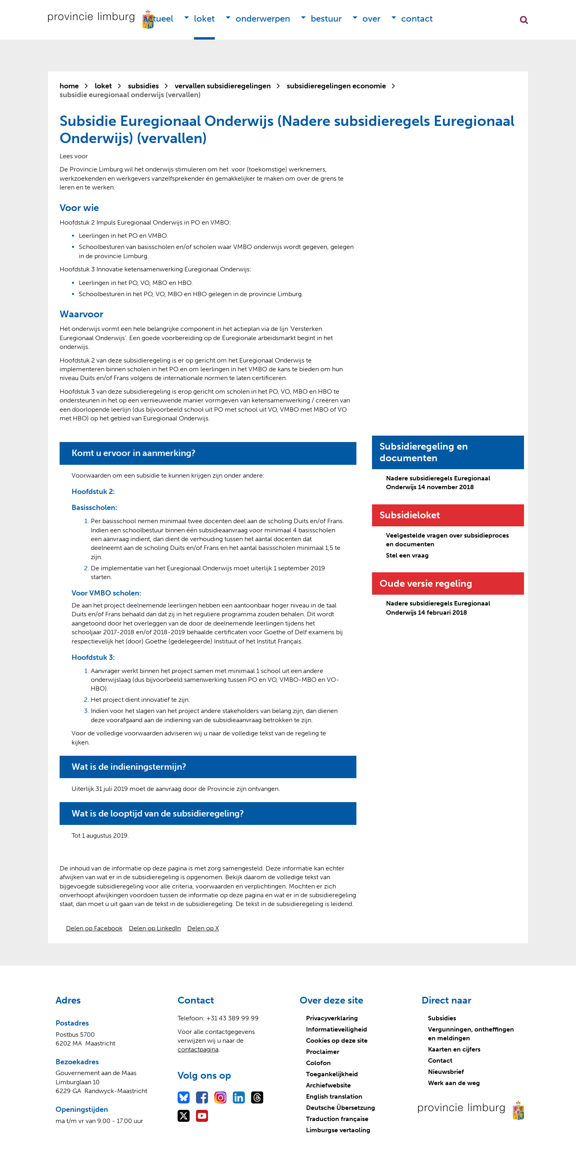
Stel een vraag (407, 555)
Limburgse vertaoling (338, 1129)
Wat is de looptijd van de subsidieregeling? (167, 812)
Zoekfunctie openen (524, 20)
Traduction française (337, 1117)
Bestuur (326, 18)
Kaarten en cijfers (454, 1048)
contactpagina (198, 1048)
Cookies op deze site (337, 1039)
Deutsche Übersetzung (340, 1106)
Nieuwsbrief (446, 1070)
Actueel (158, 18)
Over (371, 18)
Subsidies (442, 1017)
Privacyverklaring (332, 1017)
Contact (417, 18)
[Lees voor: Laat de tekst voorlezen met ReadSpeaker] (74, 156)
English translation (334, 1095)
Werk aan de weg (454, 1081)
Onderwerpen (263, 18)
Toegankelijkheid (332, 1073)
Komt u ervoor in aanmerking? (140, 452)
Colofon (318, 1061)
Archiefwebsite (328, 1084)
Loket (204, 18)
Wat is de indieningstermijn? (135, 766)
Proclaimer (322, 1050)
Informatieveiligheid (336, 1028)
